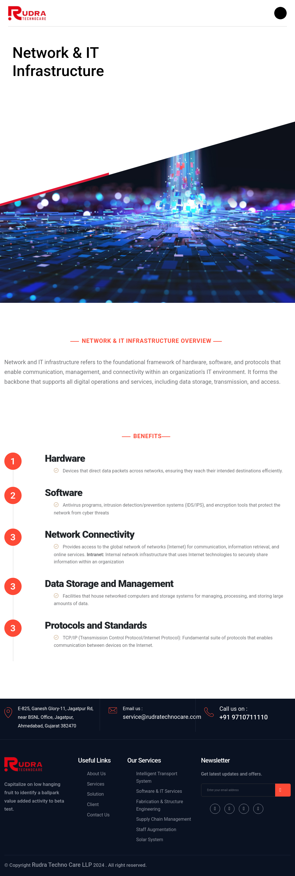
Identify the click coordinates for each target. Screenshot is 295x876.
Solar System (149, 839)
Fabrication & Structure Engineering (159, 805)
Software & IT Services (159, 791)
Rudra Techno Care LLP (62, 864)
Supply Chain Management (163, 819)
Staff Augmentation (156, 829)
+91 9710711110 (244, 717)
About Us (96, 773)
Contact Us (98, 815)
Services (95, 784)
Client (93, 804)
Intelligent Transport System (156, 777)
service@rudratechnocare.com (162, 716)
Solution (95, 794)
